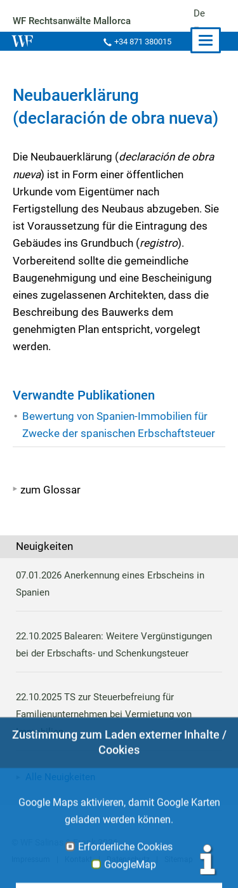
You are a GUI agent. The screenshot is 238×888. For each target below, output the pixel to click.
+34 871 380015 (141, 41)
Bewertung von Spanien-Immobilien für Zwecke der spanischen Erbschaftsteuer (118, 425)
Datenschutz (126, 859)
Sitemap (176, 859)
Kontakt (77, 859)
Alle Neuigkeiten (60, 777)
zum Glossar (50, 489)
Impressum (30, 859)
